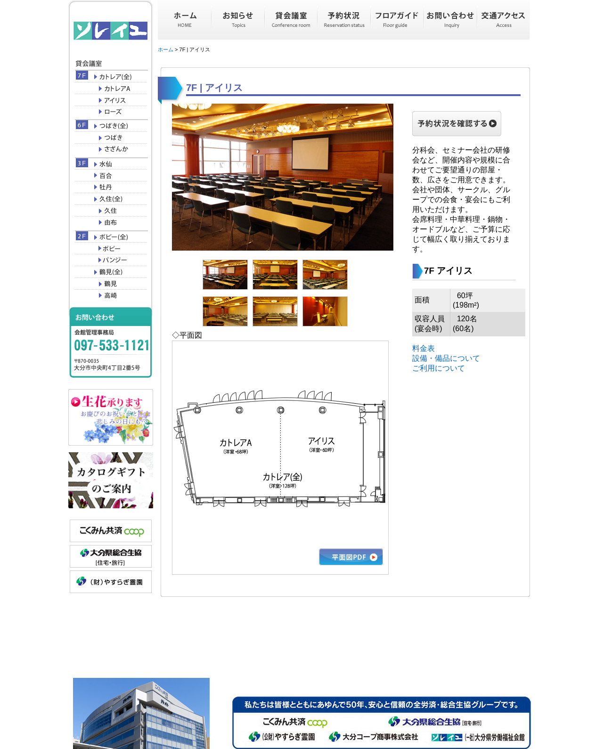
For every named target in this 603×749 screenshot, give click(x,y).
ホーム (165, 49)
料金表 (423, 348)
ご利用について (438, 368)
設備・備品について (446, 358)
